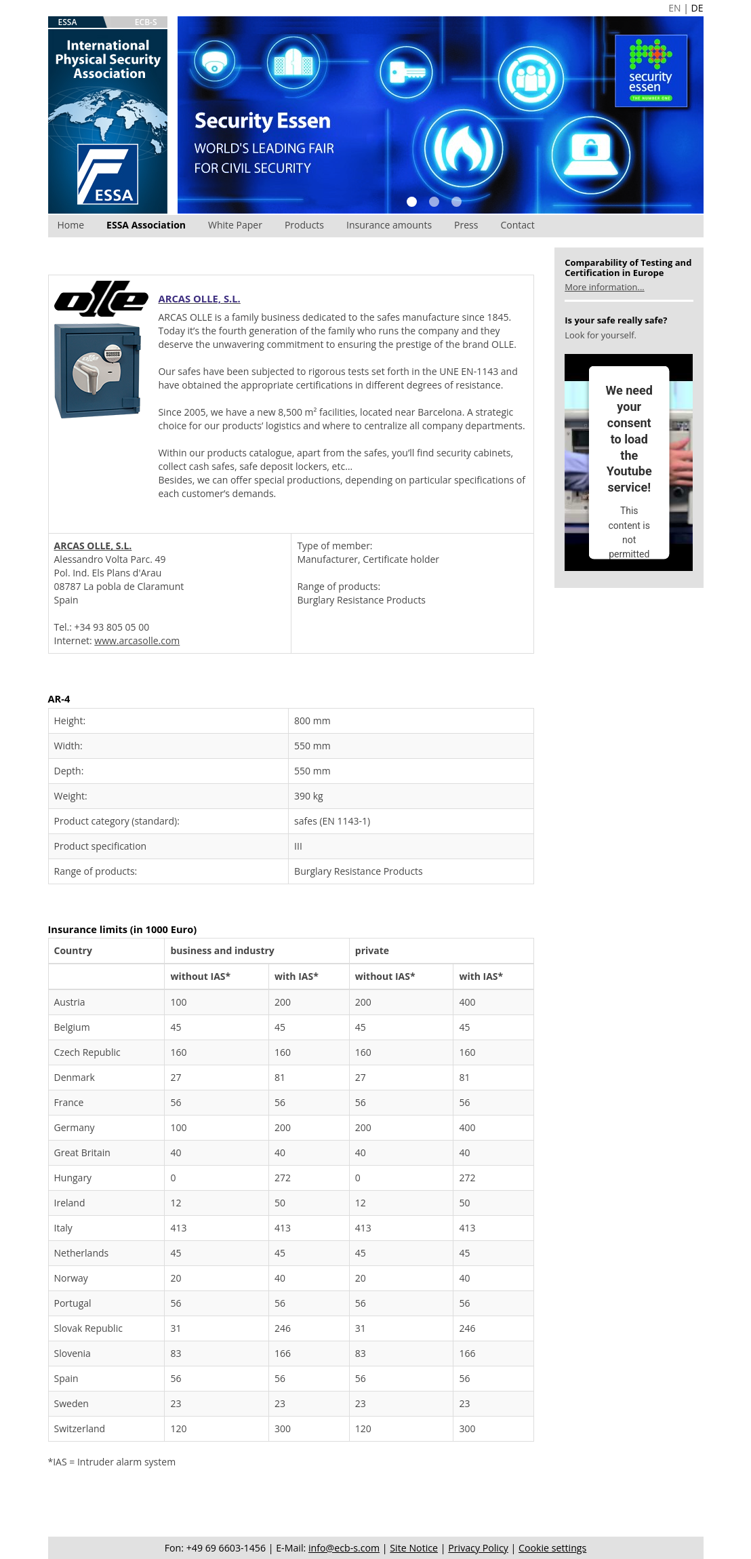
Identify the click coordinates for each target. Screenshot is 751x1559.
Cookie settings (552, 1547)
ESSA (67, 22)
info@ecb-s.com (344, 1547)
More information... (604, 287)
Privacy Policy (478, 1547)
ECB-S (146, 22)
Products (304, 224)
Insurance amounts (389, 224)
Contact (517, 224)
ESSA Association (146, 224)
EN (674, 7)
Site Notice (414, 1547)
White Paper (235, 224)
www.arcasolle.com (137, 640)
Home (71, 224)
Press (466, 224)
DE (697, 7)
